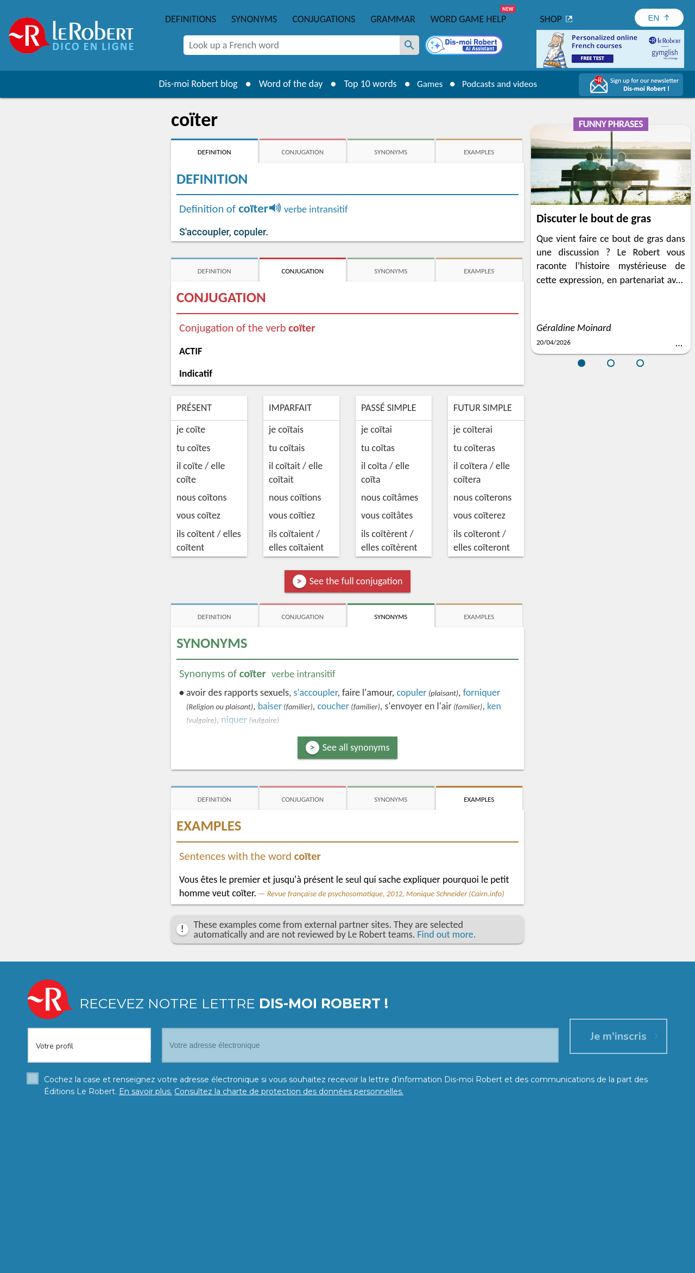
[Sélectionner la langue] (659, 18)
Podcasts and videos (501, 84)
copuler (411, 692)
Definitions (190, 19)
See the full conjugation (356, 581)
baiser (270, 706)
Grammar (392, 19)
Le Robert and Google (508, 1262)
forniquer (482, 692)
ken (494, 706)
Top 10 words (365, 84)
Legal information (301, 1262)
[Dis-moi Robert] (465, 46)
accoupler (316, 692)
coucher (333, 706)
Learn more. (486, 1245)
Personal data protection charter (206, 1262)
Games (426, 84)
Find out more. (446, 934)
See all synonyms (356, 747)
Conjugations (323, 19)
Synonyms (254, 19)
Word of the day (286, 84)
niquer (234, 720)
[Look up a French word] (409, 45)
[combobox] (292, 45)
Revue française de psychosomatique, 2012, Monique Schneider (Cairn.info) (385, 893)
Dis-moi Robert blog (193, 84)
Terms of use (441, 1262)
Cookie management (375, 1262)
